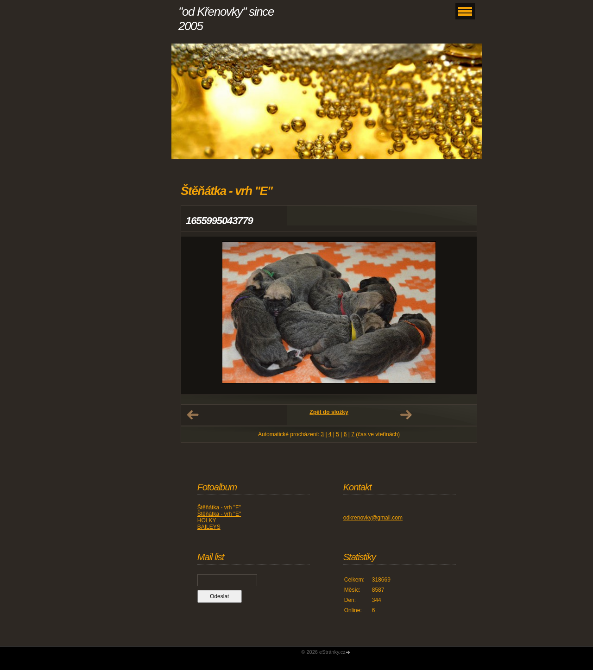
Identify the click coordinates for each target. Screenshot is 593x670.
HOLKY (206, 520)
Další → (406, 415)
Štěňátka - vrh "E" (219, 514)
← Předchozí (193, 415)
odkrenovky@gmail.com (373, 517)
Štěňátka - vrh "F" (219, 507)
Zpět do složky (328, 412)
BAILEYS (209, 527)
